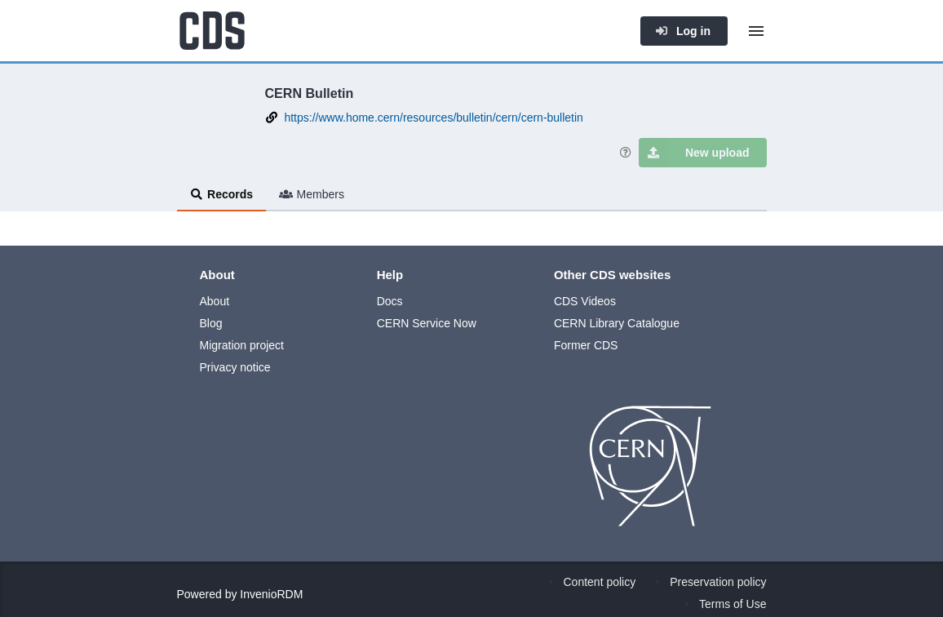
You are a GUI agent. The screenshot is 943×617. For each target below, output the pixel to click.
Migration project (242, 345)
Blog (211, 323)
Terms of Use (732, 603)
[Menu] (756, 31)
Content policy (600, 581)
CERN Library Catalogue (617, 323)
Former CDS (586, 345)
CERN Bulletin (309, 93)
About (215, 301)
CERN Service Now (426, 323)
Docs (390, 301)
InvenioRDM (271, 594)
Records (222, 194)
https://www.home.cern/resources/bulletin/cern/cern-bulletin (433, 117)
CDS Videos (585, 301)
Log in (683, 31)
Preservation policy (718, 581)
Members (311, 194)
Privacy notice (235, 367)
